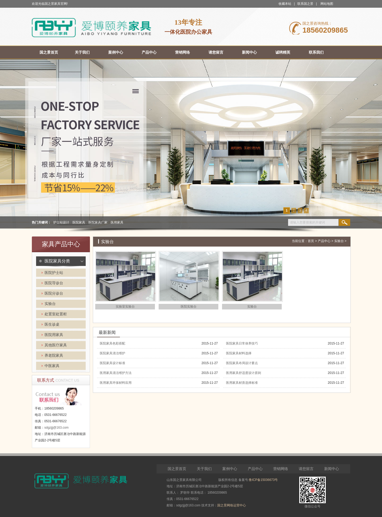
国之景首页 (177, 469)
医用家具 (117, 222)
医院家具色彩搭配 (112, 343)
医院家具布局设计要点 (242, 363)
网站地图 (326, 4)
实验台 (50, 304)
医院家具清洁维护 (112, 353)
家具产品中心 (61, 244)
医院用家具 (54, 335)
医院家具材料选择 (238, 353)
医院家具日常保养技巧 (242, 343)
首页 (311, 241)
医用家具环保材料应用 (116, 383)
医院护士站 (54, 273)
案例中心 (229, 469)
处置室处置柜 (56, 314)
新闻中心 (331, 469)
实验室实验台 (125, 306)
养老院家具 (54, 355)
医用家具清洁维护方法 (116, 373)
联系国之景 (305, 4)
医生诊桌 (52, 324)
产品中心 (324, 241)
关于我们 (204, 469)
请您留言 (306, 469)
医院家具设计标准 (112, 363)
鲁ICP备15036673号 (263, 480)
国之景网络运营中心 (231, 505)
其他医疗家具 (56, 345)
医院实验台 (189, 306)
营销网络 (280, 469)
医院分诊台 (54, 293)
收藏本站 (285, 4)
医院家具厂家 (97, 222)
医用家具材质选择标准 (242, 383)
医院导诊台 (54, 283)
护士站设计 (61, 222)
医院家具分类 (57, 261)
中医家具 (52, 366)
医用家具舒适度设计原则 (243, 373)
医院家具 (78, 222)
